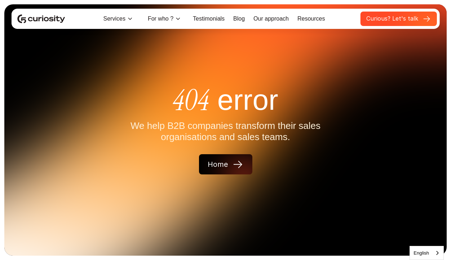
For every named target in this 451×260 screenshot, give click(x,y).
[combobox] (427, 253)
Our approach (271, 19)
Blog (239, 19)
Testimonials (209, 19)
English (421, 253)
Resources (311, 19)
